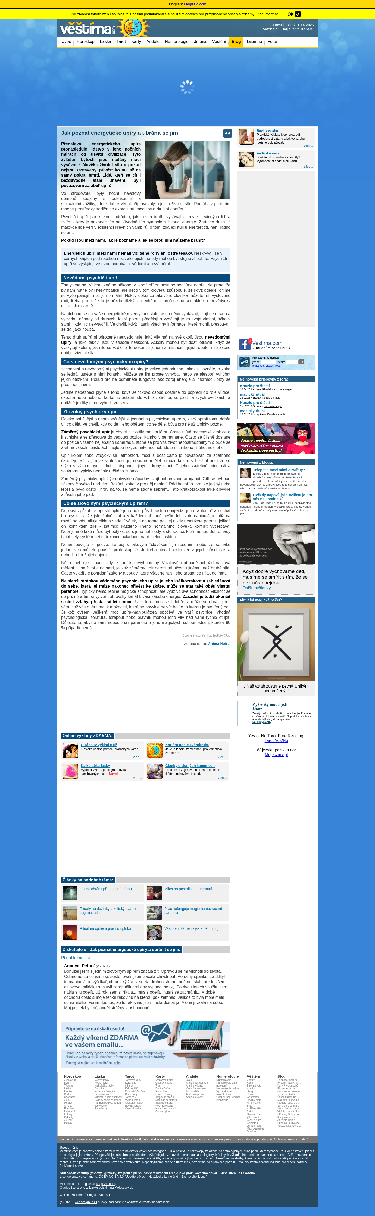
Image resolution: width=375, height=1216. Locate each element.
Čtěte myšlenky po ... (289, 1114)
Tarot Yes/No (276, 740)
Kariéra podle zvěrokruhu (187, 745)
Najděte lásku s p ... (288, 1102)
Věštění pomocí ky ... (289, 1111)
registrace (258, 365)
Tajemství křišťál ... (288, 1094)
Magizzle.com (195, 4)
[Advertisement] (187, 87)
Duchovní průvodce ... (290, 1122)
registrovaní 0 (98, 1195)
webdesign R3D (86, 1202)
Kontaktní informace (74, 1139)
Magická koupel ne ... (289, 1100)
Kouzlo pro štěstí (255, 386)
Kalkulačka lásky (95, 766)
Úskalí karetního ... (288, 1097)
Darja (285, 29)
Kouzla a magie (283, 389)
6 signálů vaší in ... (288, 1117)
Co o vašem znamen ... (290, 1091)
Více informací (267, 14)
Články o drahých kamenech (190, 766)
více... (308, 146)
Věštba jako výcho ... (289, 1125)
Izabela (307, 29)
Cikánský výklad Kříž (99, 745)
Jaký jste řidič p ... (287, 1120)
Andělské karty (268, 153)
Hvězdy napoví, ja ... (289, 1082)
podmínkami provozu (221, 1139)
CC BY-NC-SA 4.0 (111, 1176)
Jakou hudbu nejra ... (289, 1108)
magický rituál (252, 394)
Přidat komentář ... (78, 958)
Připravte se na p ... (288, 1088)
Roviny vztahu (267, 131)
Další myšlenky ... (259, 588)
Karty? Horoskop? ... (289, 1085)
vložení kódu (273, 365)
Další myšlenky (261, 722)
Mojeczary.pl (276, 754)
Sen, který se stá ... (288, 1105)
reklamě (114, 1139)
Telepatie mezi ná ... (289, 1079)
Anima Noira (218, 643)
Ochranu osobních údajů (291, 1139)
